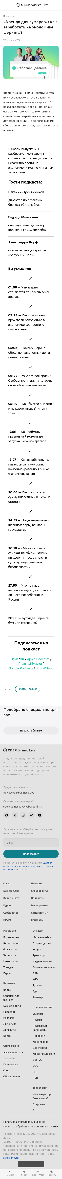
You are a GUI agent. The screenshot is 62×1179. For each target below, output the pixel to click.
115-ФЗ (37, 1059)
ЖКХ (35, 979)
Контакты (37, 920)
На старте (9, 930)
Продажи (9, 1011)
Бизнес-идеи (11, 937)
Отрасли (38, 930)
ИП (35, 1071)
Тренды (8, 967)
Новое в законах (43, 1007)
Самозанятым (39, 912)
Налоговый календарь (40, 1027)
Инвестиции (10, 961)
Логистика (9, 1023)
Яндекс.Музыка (30, 664)
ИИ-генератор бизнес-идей (42, 1096)
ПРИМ (7, 920)
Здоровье (9, 1058)
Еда (35, 991)
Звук (14, 659)
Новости (36, 883)
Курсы (7, 905)
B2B (35, 973)
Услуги (37, 949)
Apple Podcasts (38, 659)
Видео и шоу (11, 898)
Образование (11, 1076)
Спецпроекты (39, 890)
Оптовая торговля (44, 967)
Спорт (7, 1070)
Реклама (8, 1017)
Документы (40, 1047)
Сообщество (11, 912)
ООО (35, 1065)
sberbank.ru (11, 1157)
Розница (38, 997)
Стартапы (39, 1104)
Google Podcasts (21, 668)
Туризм (37, 985)
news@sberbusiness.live (18, 792)
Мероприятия (39, 905)
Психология (10, 1064)
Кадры (7, 990)
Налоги (37, 1019)
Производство (42, 943)
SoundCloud (45, 668)
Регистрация (11, 943)
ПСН (35, 1077)
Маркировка (40, 1041)
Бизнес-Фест (11, 890)
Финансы (38, 1013)
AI (34, 1110)
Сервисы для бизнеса (11, 997)
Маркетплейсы (42, 937)
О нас (6, 883)
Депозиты (9, 1029)
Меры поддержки (44, 1053)
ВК (22, 659)
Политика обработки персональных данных (30, 1126)
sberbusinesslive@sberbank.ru (22, 806)
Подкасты (8, 16)
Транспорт (39, 955)
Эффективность (13, 1052)
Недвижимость (42, 961)
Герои (7, 973)
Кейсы (7, 1035)
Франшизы (10, 949)
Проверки (39, 1035)
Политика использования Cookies (24, 1121)
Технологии (40, 1087)
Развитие (9, 983)
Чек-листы (10, 955)
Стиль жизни (11, 1045)
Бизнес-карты (12, 1005)
